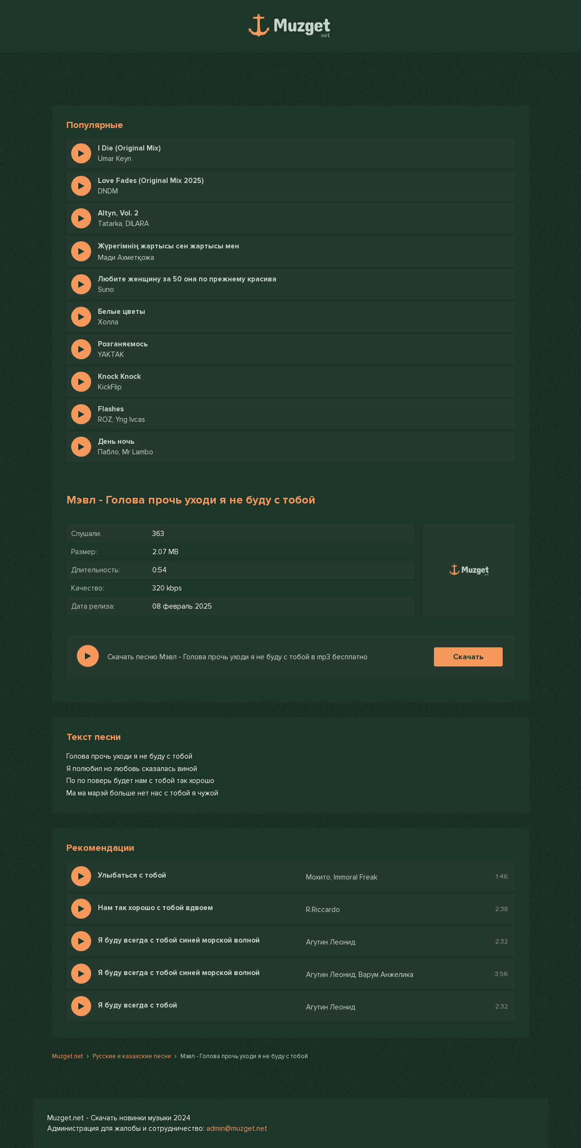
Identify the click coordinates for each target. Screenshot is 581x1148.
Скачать (468, 657)
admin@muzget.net (236, 1128)
